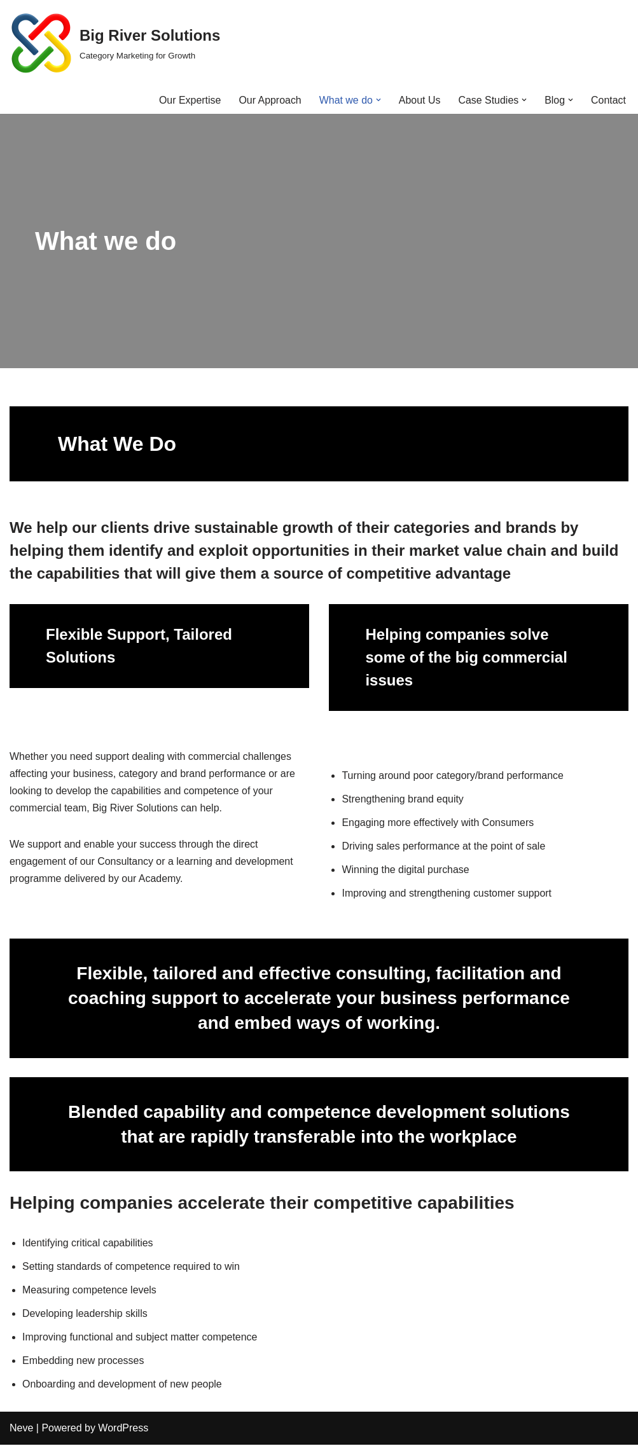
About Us (419, 100)
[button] (377, 99)
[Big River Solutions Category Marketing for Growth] (115, 43)
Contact (608, 100)
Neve (21, 1429)
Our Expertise (189, 100)
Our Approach (269, 100)
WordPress (123, 1429)
